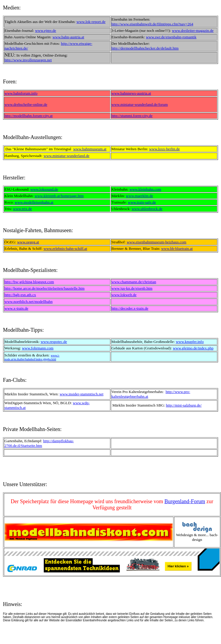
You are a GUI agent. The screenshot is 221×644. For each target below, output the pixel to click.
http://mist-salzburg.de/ (184, 405)
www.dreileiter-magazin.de (193, 30)
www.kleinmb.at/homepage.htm (59, 196)
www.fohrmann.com (37, 348)
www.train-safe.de (142, 202)
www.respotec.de (53, 341)
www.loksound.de (44, 189)
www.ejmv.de (45, 30)
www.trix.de (22, 209)
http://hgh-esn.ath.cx (20, 295)
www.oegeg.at (28, 242)
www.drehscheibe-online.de (25, 104)
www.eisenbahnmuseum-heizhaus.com (156, 242)
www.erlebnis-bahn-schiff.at (65, 248)
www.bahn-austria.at (68, 37)
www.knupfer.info (190, 341)
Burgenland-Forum (185, 501)
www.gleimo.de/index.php (193, 348)
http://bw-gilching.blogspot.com (29, 282)
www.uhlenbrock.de (146, 209)
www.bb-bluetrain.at (177, 248)
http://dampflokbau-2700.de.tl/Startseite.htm (39, 443)
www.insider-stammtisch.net (81, 394)
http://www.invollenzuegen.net (28, 60)
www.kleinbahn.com (145, 189)
